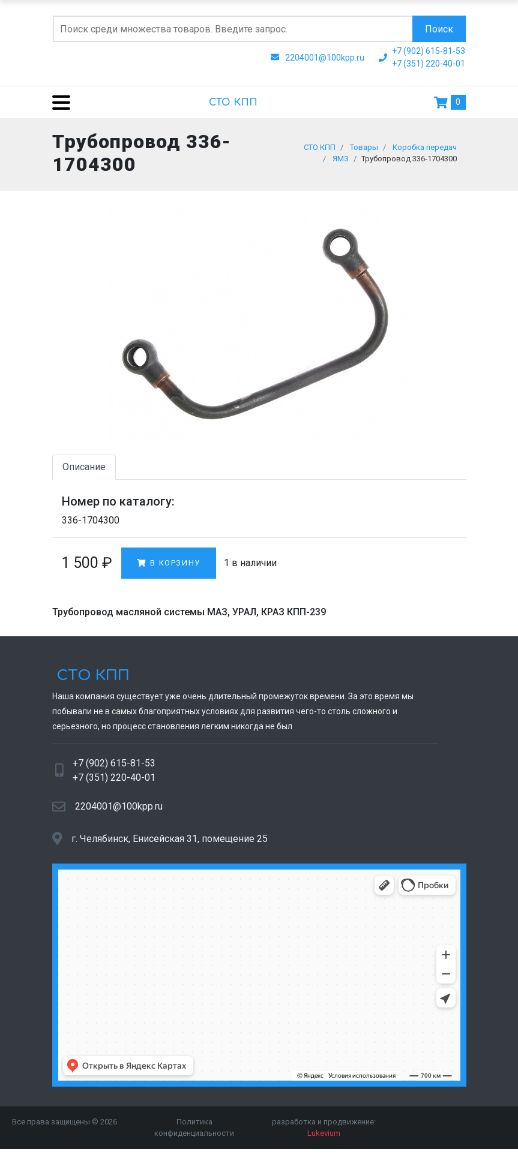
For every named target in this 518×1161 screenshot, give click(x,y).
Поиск (439, 29)
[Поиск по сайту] (232, 29)
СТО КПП (233, 102)
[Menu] (56, 102)
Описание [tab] (84, 473)
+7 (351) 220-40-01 (114, 783)
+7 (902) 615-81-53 (114, 769)
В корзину (168, 568)
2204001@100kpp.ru (119, 812)
